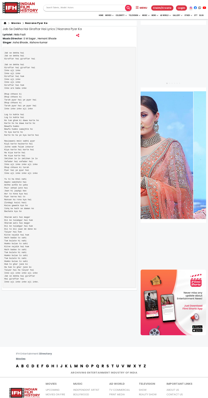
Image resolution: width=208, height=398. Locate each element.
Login (181, 7)
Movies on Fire (55, 394)
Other (188, 15)
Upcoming (52, 390)
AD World (117, 384)
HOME (101, 15)
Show (143, 390)
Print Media (117, 394)
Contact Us (174, 394)
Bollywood (81, 394)
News (155, 15)
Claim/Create (162, 7)
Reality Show (148, 394)
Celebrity (121, 15)
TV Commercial (119, 390)
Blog (201, 15)
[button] (141, 8)
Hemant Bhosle (47, 38)
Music (146, 15)
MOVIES (51, 384)
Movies (109, 15)
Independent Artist (86, 390)
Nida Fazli (19, 34)
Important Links (179, 384)
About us (172, 390)
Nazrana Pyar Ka (36, 23)
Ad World (165, 15)
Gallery (177, 15)
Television (134, 15)
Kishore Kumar (39, 42)
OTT (195, 15)
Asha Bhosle (21, 42)
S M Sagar (30, 38)
